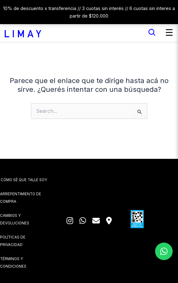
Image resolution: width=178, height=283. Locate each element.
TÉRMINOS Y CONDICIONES (13, 263)
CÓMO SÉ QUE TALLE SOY (24, 180)
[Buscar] (152, 32)
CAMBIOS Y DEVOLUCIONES (14, 219)
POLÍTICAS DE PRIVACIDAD (12, 241)
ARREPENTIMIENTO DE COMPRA (20, 198)
